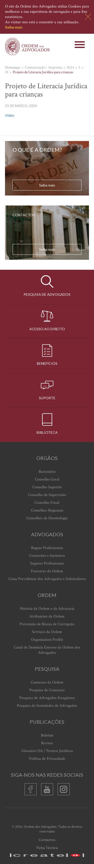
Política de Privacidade (47, 758)
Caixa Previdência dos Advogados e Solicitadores (47, 579)
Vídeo (9, 116)
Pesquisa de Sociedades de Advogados (47, 705)
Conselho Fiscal (47, 502)
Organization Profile (47, 639)
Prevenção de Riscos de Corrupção (47, 624)
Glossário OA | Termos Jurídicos (47, 751)
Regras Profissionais (47, 547)
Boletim (47, 735)
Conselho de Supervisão (47, 495)
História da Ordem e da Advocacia (47, 608)
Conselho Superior (47, 487)
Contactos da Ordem (47, 682)
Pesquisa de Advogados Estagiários (47, 697)
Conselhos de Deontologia (47, 518)
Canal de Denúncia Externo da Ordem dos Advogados (47, 650)
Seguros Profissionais (47, 563)
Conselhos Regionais (47, 510)
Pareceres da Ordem (47, 571)
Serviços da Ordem (47, 631)
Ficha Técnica (47, 848)
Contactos (47, 840)
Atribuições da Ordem (47, 616)
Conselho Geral (47, 479)
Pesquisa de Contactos (47, 690)
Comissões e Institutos (47, 555)
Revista (47, 743)
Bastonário (47, 471)
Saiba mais (14, 27)
